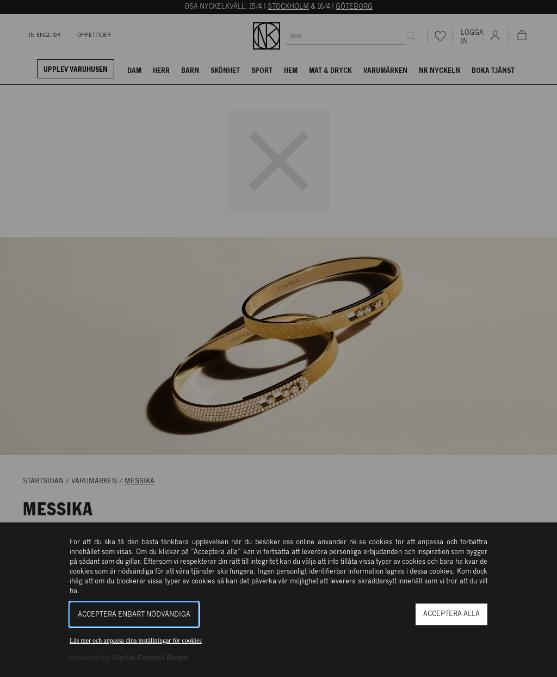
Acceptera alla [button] (451, 614)
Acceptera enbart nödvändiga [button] (134, 615)
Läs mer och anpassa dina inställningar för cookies (136, 640)
